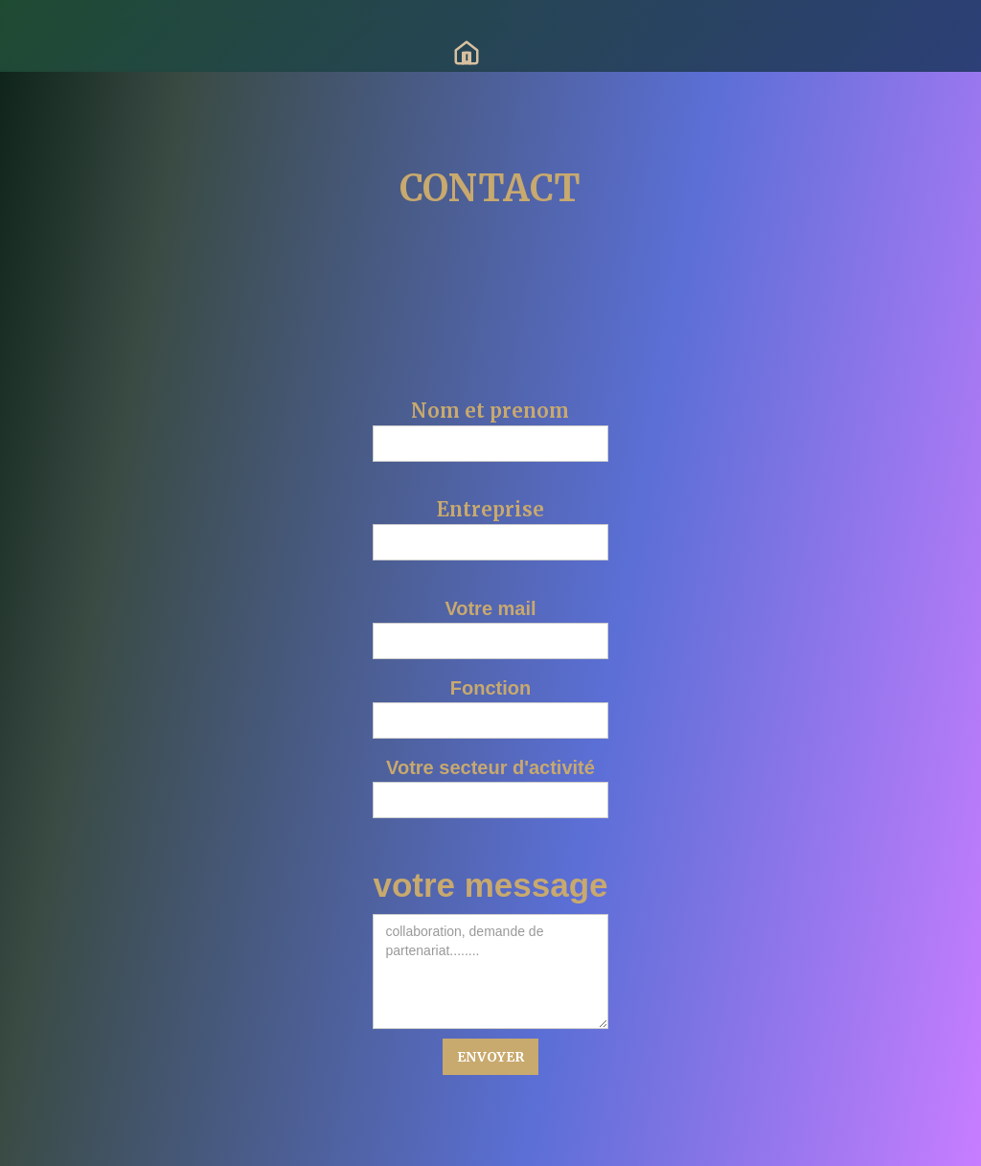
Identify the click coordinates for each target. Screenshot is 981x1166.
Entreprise (490, 509)
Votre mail (490, 608)
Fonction (490, 687)
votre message (490, 885)
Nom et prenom (490, 411)
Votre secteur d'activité (490, 767)
